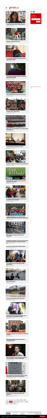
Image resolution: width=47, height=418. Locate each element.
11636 (24, 399)
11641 (21, 401)
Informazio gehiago (30, 416)
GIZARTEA (12, 165)
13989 (14, 403)
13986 (26, 401)
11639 (14, 401)
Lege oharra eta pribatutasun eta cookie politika (34, 413)
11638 (11, 401)
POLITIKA (11, 219)
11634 (17, 399)
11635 (21, 399)
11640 (18, 401)
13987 (7, 403)
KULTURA (13, 148)
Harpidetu (38, 21)
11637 (7, 401)
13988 (11, 403)
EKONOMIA (12, 201)
